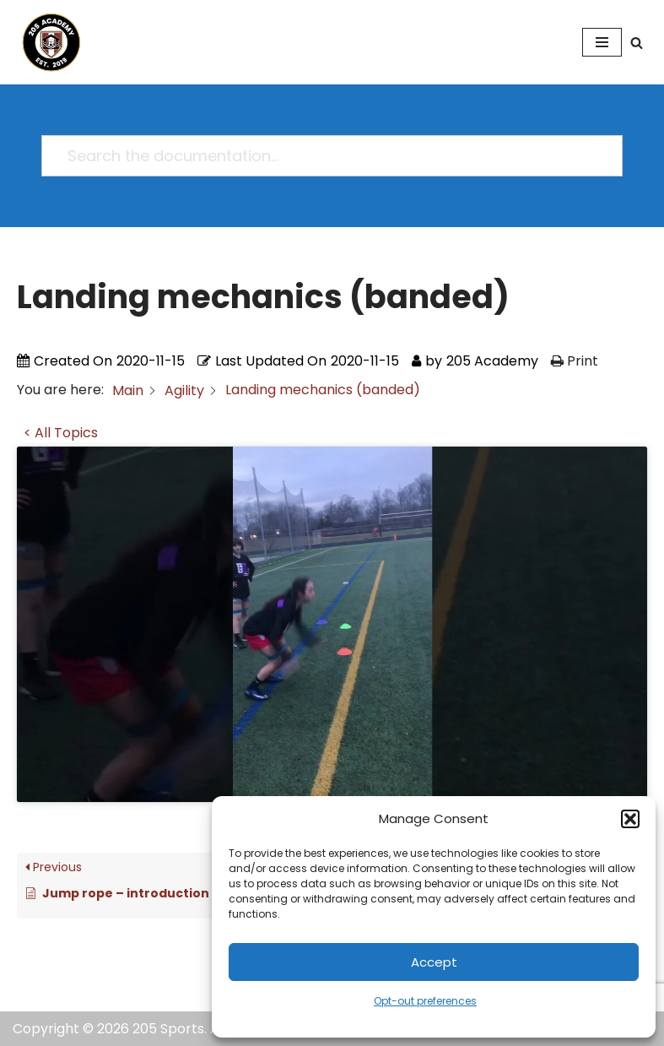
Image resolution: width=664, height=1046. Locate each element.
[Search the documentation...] (324, 156)
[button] (630, 818)
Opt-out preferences (425, 1001)
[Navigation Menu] (602, 42)
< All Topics (61, 432)
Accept (434, 962)
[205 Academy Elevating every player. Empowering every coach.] (47, 42)
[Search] (636, 42)
